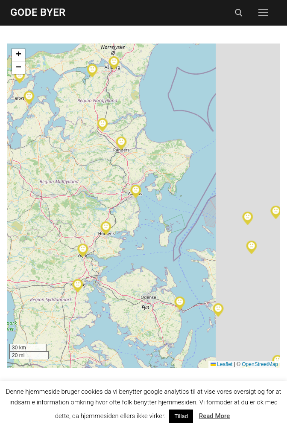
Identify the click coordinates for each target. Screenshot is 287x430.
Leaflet (221, 364)
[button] (121, 143)
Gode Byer (38, 12)
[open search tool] (239, 13)
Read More (214, 416)
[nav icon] (263, 13)
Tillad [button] (181, 416)
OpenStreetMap (260, 364)
